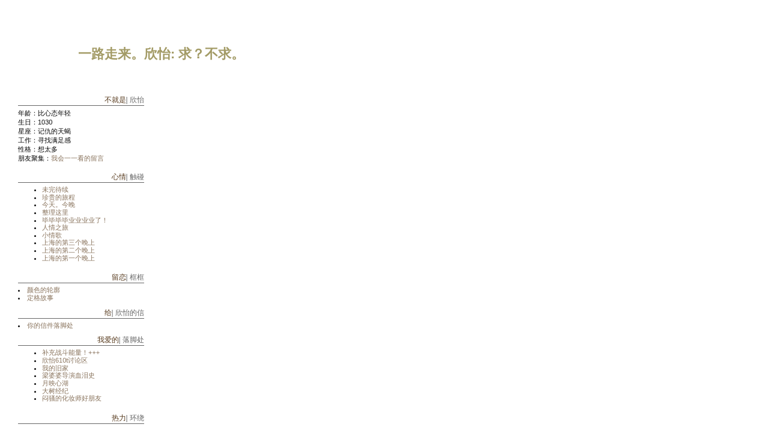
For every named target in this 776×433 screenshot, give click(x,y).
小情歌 (52, 235)
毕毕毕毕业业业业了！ (75, 220)
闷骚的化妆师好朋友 (72, 398)
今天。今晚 (58, 204)
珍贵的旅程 (58, 197)
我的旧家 (55, 368)
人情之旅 (55, 227)
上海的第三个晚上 (68, 242)
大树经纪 (55, 391)
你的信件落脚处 (50, 325)
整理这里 (55, 212)
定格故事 (40, 297)
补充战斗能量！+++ (71, 352)
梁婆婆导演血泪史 (68, 375)
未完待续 (55, 189)
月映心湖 (55, 383)
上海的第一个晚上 (68, 258)
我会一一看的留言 (77, 158)
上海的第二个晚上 (68, 250)
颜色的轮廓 (43, 289)
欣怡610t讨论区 (65, 360)
